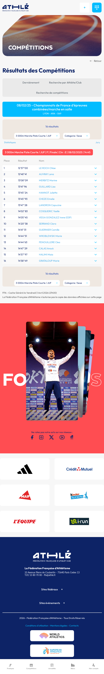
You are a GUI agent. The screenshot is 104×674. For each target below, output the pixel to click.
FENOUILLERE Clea (49, 242)
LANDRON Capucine (50, 205)
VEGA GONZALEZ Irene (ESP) (55, 217)
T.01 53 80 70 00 (33, 575)
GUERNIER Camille (49, 229)
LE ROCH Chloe (47, 168)
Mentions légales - (59, 625)
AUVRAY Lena (46, 174)
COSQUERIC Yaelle (49, 211)
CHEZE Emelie (46, 198)
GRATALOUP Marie (49, 260)
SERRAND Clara (47, 223)
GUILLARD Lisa (47, 186)
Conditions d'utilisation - (37, 625)
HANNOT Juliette (48, 192)
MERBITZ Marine (48, 180)
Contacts (74, 625)
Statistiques (10, 142)
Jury (98, 142)
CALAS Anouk (46, 248)
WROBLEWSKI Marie (50, 236)
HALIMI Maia (46, 254)
